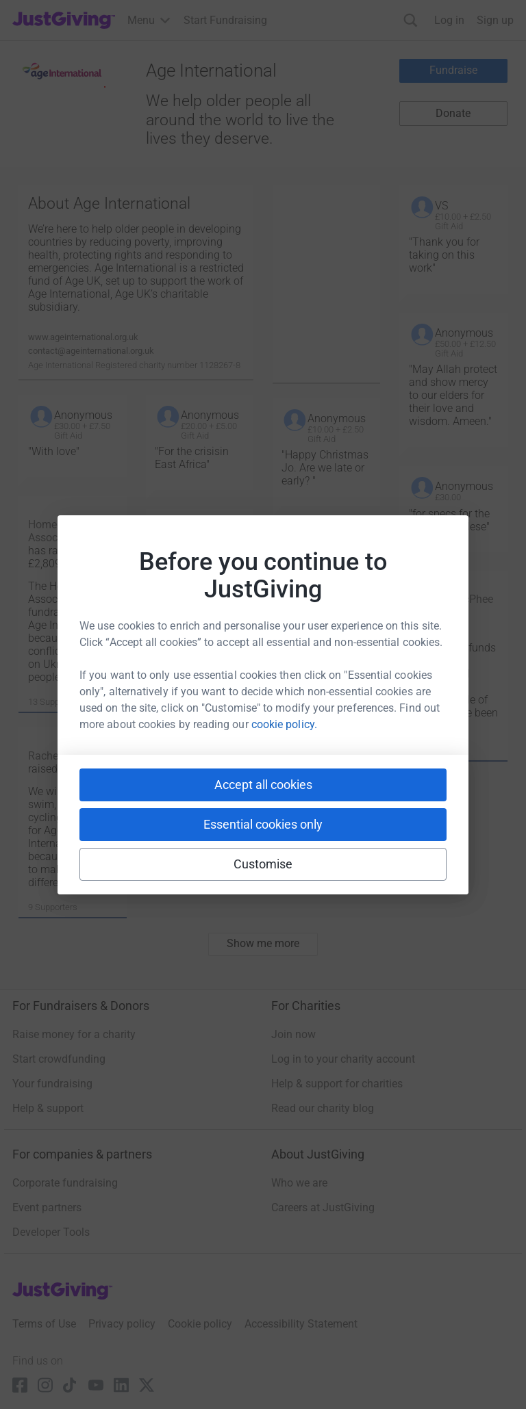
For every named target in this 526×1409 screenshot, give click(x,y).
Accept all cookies (263, 784)
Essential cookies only (263, 824)
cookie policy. (284, 724)
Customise (263, 864)
